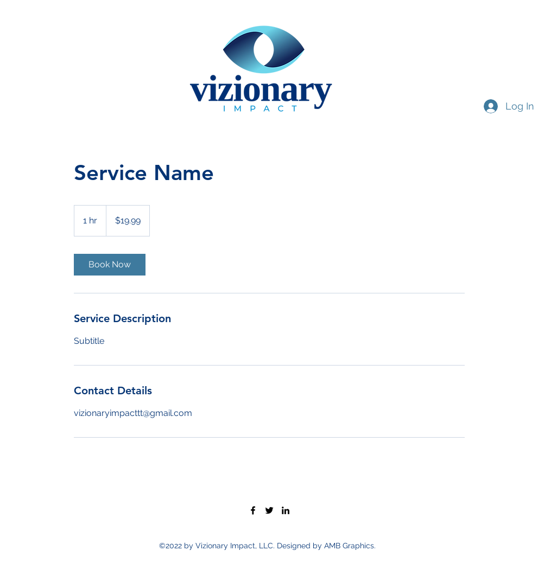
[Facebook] (253, 510)
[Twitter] (269, 510)
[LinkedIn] (285, 510)
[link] (109, 265)
